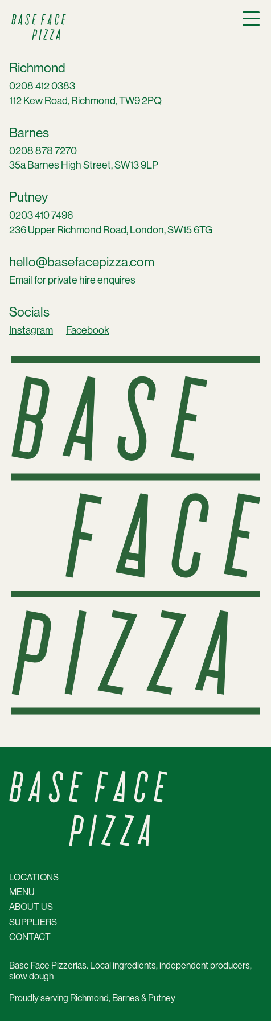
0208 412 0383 (42, 86)
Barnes (29, 133)
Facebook (87, 330)
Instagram (31, 330)
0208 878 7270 (43, 151)
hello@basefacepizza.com (81, 262)
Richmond (37, 68)
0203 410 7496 (41, 215)
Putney (28, 197)
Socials (29, 312)
